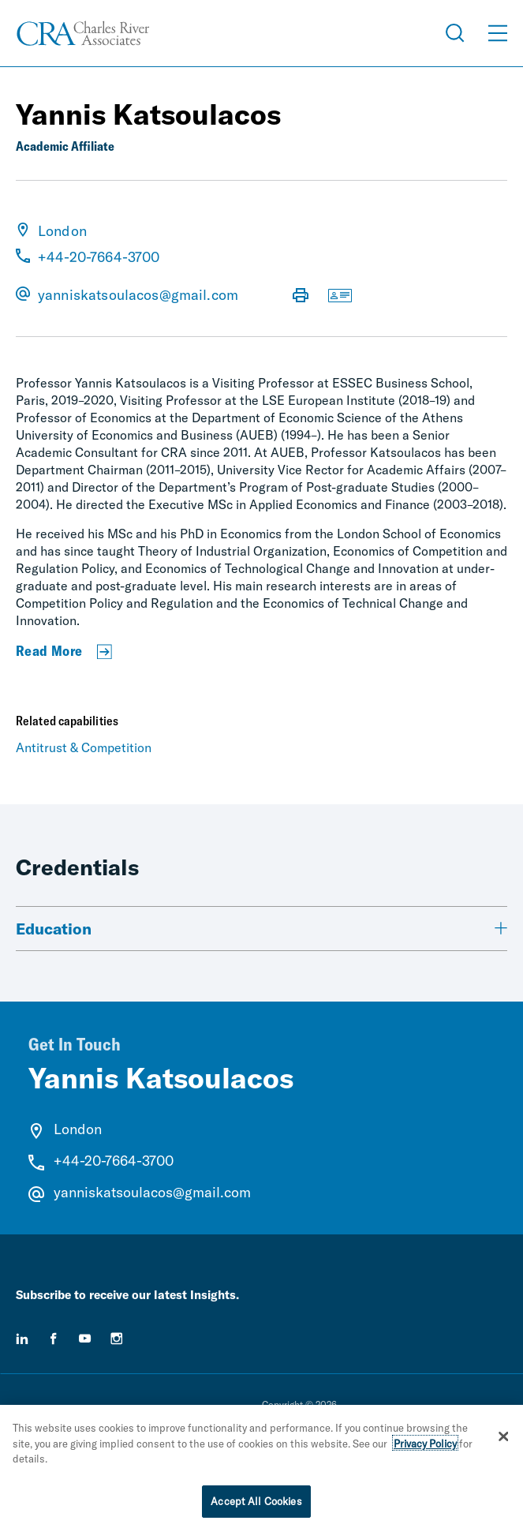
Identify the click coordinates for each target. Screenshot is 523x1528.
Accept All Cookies (256, 1506)
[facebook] (53, 1338)
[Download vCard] (340, 297)
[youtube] (85, 1338)
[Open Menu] (497, 33)
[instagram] (116, 1338)
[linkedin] (22, 1338)
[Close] (503, 1442)
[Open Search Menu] (455, 33)
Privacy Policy (425, 1449)
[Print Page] (300, 296)
